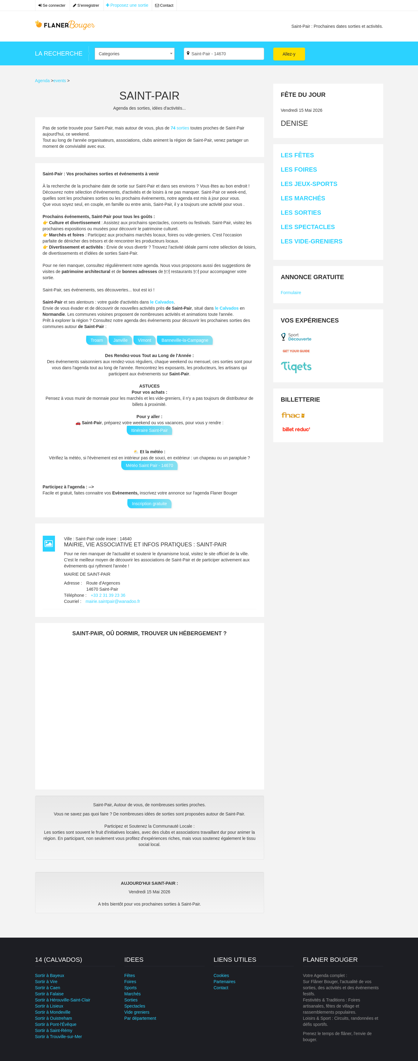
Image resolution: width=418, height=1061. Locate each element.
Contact (164, 5)
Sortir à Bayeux (49, 975)
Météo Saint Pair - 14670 (149, 465)
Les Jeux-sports (309, 183)
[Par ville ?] (224, 54)
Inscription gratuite (149, 503)
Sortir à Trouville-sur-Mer (58, 1036)
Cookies (221, 975)
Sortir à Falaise (49, 993)
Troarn (97, 340)
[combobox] (135, 54)
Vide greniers (136, 1012)
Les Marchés (303, 198)
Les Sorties (301, 212)
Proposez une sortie (127, 5)
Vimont (144, 340)
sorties (181, 128)
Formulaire (291, 292)
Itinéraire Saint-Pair (149, 430)
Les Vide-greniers (312, 241)
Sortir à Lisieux (49, 1006)
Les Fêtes (297, 155)
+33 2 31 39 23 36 (108, 595)
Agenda (42, 80)
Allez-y (289, 54)
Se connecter (52, 5)
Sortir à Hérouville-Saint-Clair (62, 999)
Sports (130, 987)
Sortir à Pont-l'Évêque (56, 1024)
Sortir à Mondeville (53, 1012)
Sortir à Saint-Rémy (53, 1030)
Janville (120, 340)
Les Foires (299, 169)
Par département (140, 1018)
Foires (130, 981)
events (59, 80)
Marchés (132, 993)
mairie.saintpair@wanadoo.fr (112, 601)
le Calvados (162, 302)
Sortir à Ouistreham (53, 1018)
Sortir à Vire (46, 981)
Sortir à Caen (47, 987)
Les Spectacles (308, 227)
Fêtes (129, 975)
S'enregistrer (86, 5)
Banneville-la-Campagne (185, 340)
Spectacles (134, 1006)
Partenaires (225, 981)
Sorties (131, 999)
